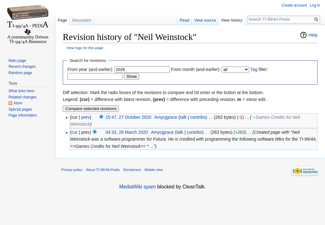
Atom (17, 103)
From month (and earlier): (196, 69)
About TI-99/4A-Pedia (103, 170)
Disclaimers (132, 170)
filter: (259, 69)
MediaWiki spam (137, 186)
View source (205, 20)
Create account (294, 5)
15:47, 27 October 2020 (128, 117)
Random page (20, 73)
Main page (17, 60)
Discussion (81, 20)
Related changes (22, 97)
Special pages (20, 109)
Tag (254, 69)
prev (85, 117)
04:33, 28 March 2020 (127, 132)
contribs (197, 117)
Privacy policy (71, 170)
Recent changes (22, 66)
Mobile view (154, 170)
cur (74, 132)
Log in (315, 5)
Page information (22, 115)
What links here (21, 91)
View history (232, 20)
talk (183, 117)
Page (62, 20)
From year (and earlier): (90, 69)
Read (185, 20)
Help (313, 35)
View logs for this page (84, 48)
